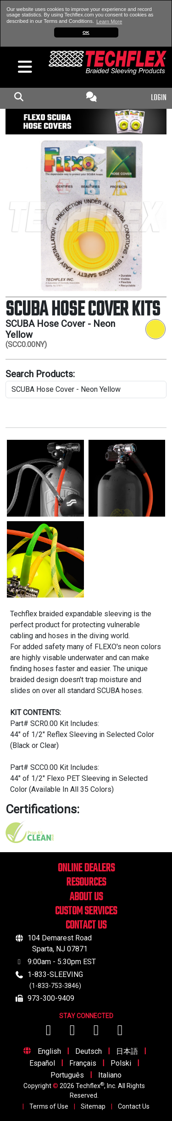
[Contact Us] (91, 98)
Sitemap (93, 1106)
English (49, 1051)
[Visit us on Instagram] (97, 1032)
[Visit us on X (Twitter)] (120, 1032)
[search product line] (86, 389)
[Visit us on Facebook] (49, 1032)
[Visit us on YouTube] (73, 1032)
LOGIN (158, 98)
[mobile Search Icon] (18, 98)
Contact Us (134, 1106)
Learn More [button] (109, 21)
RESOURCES (86, 882)
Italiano (110, 1075)
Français (82, 1063)
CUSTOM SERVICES (86, 911)
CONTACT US (86, 925)
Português (67, 1075)
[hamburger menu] (22, 69)
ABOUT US (86, 897)
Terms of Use (48, 1106)
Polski (121, 1063)
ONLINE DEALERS (86, 868)
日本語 (127, 1051)
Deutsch (88, 1051)
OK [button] (86, 32)
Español (42, 1063)
